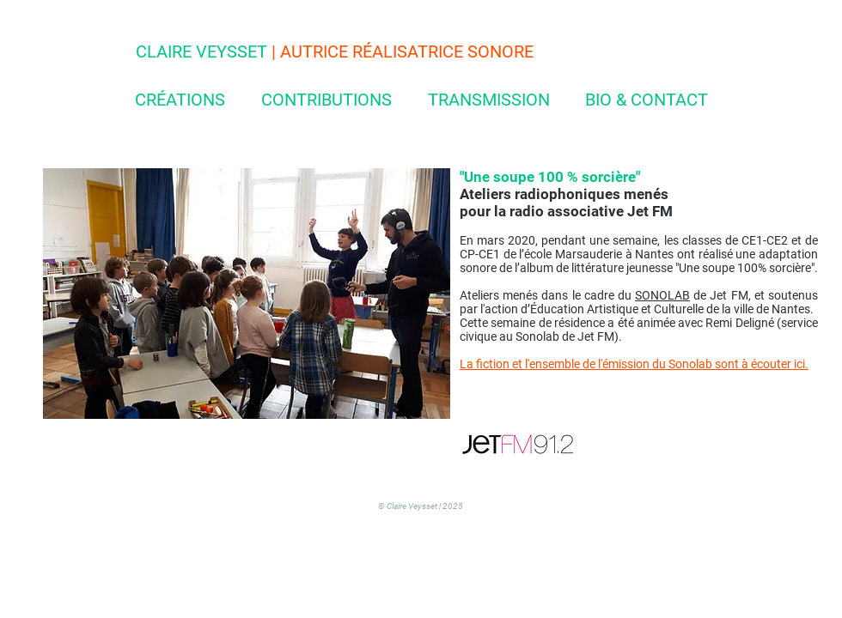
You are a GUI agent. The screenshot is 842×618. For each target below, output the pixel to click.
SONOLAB (662, 295)
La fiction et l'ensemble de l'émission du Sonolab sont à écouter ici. (634, 364)
